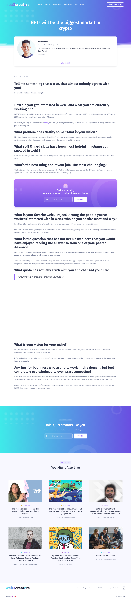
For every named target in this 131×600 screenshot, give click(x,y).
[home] (18, 4)
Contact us (116, 588)
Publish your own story (104, 588)
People (47, 4)
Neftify (46, 123)
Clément (123, 596)
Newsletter (92, 588)
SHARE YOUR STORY (115, 4)
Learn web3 (57, 4)
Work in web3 (79, 4)
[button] (68, 4)
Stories (39, 4)
